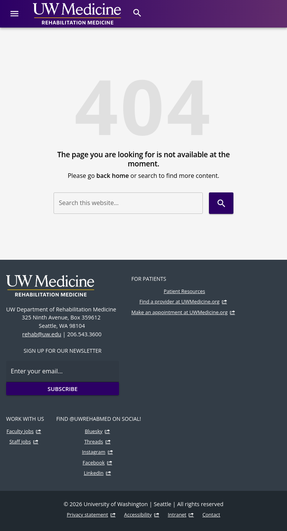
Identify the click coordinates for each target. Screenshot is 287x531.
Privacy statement (87, 514)
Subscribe (62, 389)
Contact (211, 514)
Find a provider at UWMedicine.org (179, 301)
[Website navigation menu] (14, 13)
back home (112, 175)
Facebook (94, 462)
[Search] (137, 13)
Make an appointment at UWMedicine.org (179, 312)
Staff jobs (20, 441)
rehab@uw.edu (41, 334)
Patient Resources (184, 291)
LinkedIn (94, 472)
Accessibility (138, 514)
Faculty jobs (20, 431)
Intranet (177, 514)
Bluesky (94, 431)
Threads (93, 441)
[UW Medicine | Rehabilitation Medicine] (77, 14)
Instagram (93, 451)
